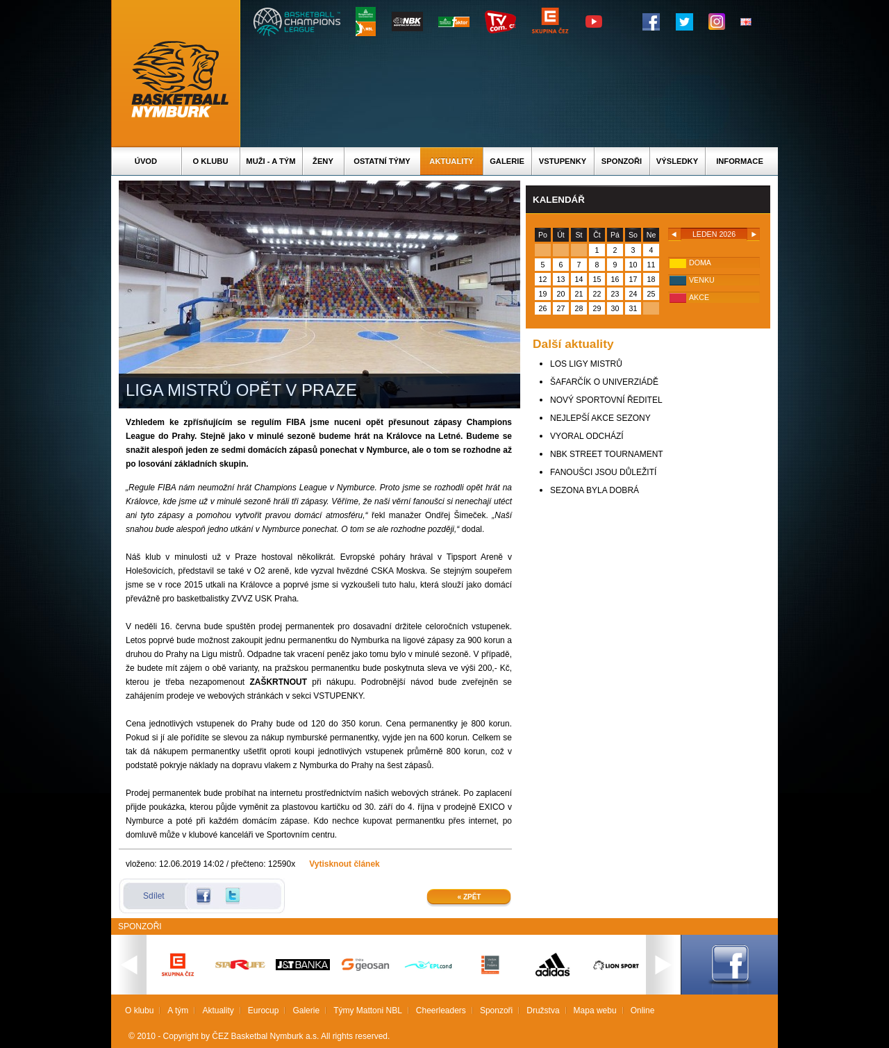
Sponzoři (621, 161)
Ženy (323, 161)
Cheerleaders (441, 1010)
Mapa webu (595, 1010)
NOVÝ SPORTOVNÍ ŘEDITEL (606, 400)
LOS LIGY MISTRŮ (586, 364)
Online (643, 1010)
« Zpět (469, 897)
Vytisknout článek (344, 864)
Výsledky (677, 161)
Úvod (146, 161)
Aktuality (451, 161)
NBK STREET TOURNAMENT (606, 454)
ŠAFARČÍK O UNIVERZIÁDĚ (604, 382)
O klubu (211, 161)
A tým (177, 1010)
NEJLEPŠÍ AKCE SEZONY (600, 418)
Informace (739, 161)
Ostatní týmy (382, 161)
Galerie (507, 161)
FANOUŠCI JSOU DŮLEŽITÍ (603, 472)
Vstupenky (562, 161)
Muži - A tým (270, 161)
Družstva (542, 1010)
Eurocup (263, 1010)
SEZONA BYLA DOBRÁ (594, 490)
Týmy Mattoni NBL (367, 1010)
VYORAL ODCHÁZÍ (587, 436)
